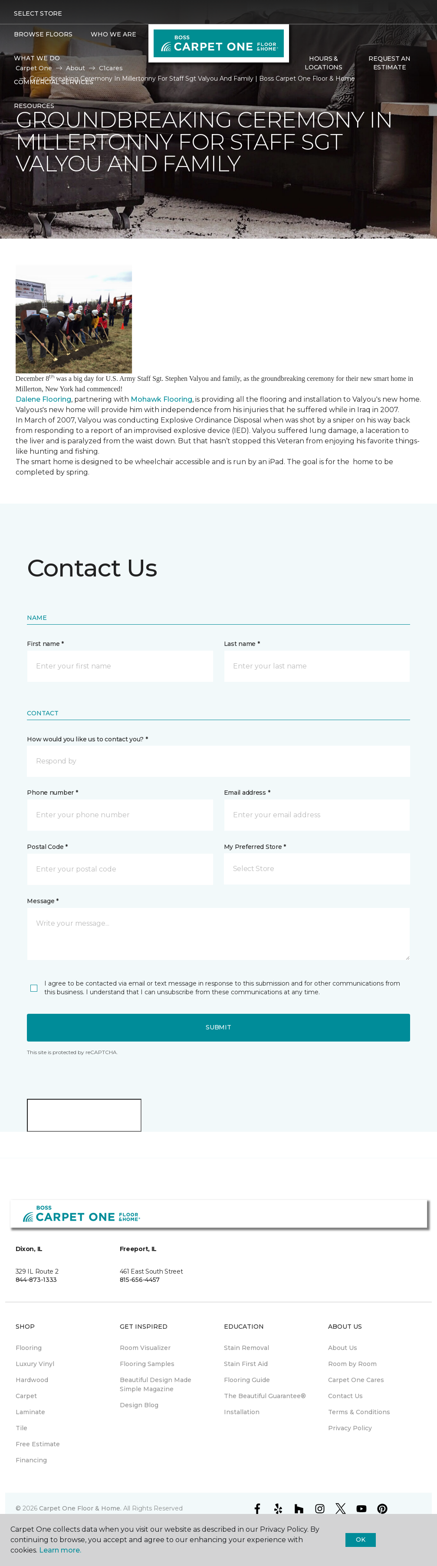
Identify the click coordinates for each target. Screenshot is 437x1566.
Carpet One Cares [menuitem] (356, 1380)
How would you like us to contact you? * (87, 739)
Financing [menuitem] (31, 1460)
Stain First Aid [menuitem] (246, 1364)
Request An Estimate (389, 63)
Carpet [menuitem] (26, 1396)
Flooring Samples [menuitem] (147, 1364)
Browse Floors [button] (43, 34)
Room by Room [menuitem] (352, 1364)
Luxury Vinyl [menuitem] (35, 1364)
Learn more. (60, 1550)
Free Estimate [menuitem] (38, 1444)
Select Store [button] (38, 13)
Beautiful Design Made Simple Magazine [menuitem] (155, 1384)
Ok (360, 1539)
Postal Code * (47, 847)
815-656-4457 (140, 1280)
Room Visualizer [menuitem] (145, 1348)
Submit (218, 1027)
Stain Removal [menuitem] (246, 1348)
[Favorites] (308, 86)
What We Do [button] (37, 58)
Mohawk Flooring (161, 399)
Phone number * (52, 793)
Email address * (247, 793)
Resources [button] (34, 106)
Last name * (242, 644)
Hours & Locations (323, 63)
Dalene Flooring (43, 399)
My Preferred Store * (255, 847)
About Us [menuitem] (342, 1348)
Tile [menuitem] (21, 1428)
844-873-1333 (36, 1280)
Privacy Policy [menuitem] (350, 1428)
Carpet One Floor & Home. (80, 1508)
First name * (45, 644)
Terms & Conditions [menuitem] (359, 1412)
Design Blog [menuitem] (139, 1405)
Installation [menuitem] (242, 1412)
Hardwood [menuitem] (32, 1380)
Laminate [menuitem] (30, 1412)
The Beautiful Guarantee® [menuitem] (265, 1396)
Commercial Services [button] (53, 82)
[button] (297, 86)
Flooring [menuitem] (29, 1348)
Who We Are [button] (113, 34)
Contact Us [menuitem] (345, 1396)
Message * (42, 901)
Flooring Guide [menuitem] (247, 1380)
